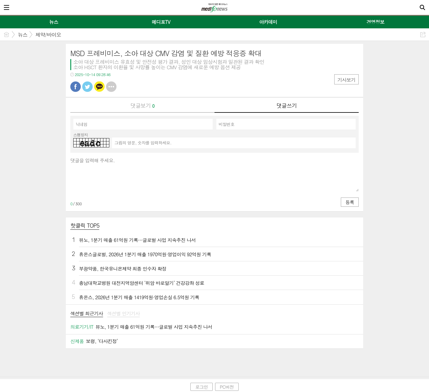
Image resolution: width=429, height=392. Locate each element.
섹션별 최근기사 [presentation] (86, 314)
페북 (75, 86)
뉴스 (22, 34)
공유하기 (422, 34)
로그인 (201, 387)
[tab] (86, 314)
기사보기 (346, 79)
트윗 (87, 86)
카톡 (99, 86)
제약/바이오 (48, 34)
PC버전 (227, 387)
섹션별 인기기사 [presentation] (123, 314)
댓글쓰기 (286, 105)
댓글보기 (142, 105)
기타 (111, 86)
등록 (350, 202)
